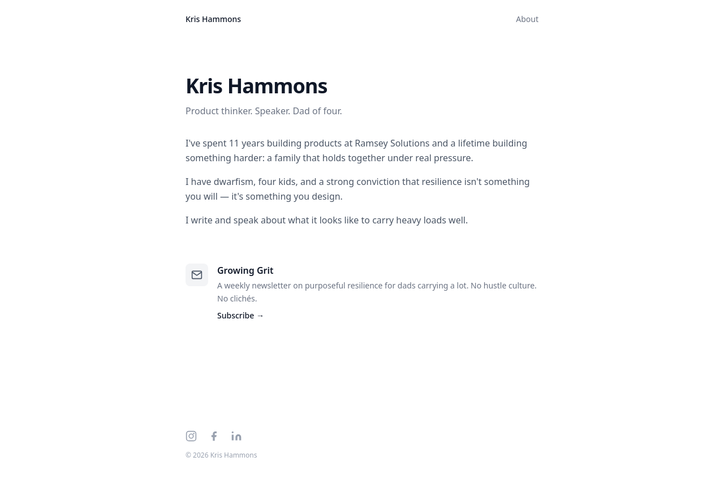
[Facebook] (213, 436)
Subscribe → (240, 315)
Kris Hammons (213, 19)
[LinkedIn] (236, 436)
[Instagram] (191, 436)
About (527, 19)
